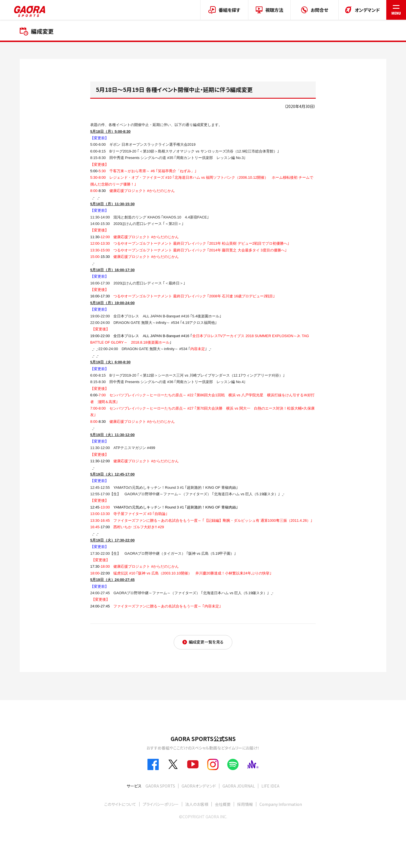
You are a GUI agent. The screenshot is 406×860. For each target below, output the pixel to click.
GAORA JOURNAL (238, 786)
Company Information (280, 804)
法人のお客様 (196, 804)
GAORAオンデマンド (199, 786)
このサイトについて (120, 804)
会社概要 (223, 804)
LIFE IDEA (270, 786)
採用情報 (245, 804)
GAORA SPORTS (160, 786)
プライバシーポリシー (161, 804)
